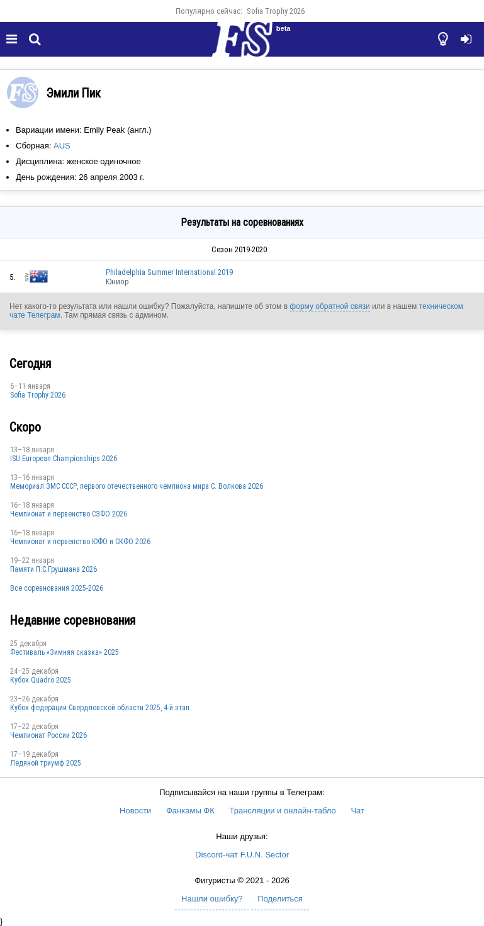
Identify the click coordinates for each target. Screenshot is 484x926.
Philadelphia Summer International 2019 (169, 272)
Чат (357, 810)
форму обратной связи (329, 306)
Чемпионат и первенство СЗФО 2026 (68, 514)
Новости (135, 810)
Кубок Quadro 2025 (40, 680)
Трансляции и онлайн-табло (282, 810)
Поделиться (280, 898)
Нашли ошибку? (211, 898)
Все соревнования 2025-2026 (56, 588)
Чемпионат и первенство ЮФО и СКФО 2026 (80, 541)
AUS (61, 145)
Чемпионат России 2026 (48, 735)
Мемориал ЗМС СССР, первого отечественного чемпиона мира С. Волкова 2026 (136, 486)
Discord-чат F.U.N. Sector (242, 854)
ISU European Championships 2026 (63, 458)
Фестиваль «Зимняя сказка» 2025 (64, 652)
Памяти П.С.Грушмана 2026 (53, 569)
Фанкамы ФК (190, 810)
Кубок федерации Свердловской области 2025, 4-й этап (99, 707)
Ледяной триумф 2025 (45, 763)
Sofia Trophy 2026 (276, 11)
